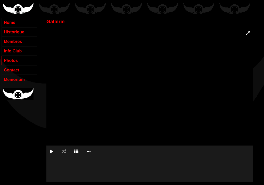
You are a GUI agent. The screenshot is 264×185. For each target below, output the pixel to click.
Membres (13, 41)
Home (9, 22)
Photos (11, 60)
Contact (11, 70)
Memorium (14, 79)
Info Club (13, 51)
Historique (14, 32)
